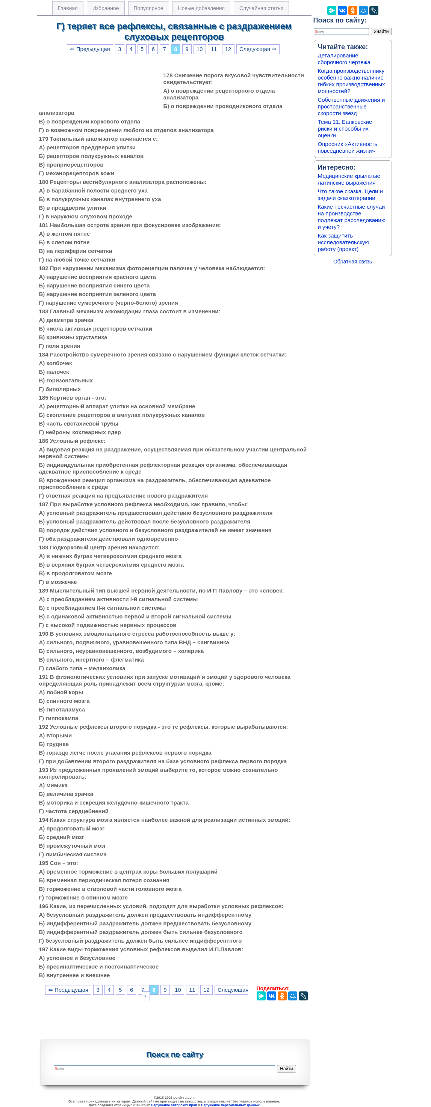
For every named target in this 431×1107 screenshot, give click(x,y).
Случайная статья (261, 8)
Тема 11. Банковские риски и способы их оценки (345, 128)
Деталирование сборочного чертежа (344, 58)
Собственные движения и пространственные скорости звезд (351, 106)
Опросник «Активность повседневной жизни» (347, 147)
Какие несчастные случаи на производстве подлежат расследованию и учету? (352, 216)
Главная (68, 8)
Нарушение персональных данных (230, 1105)
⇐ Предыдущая (90, 49)
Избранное (105, 8)
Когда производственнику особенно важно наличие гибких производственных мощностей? (351, 81)
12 (228, 49)
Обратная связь (352, 262)
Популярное (148, 8)
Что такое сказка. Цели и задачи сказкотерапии (350, 194)
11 (214, 49)
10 (200, 49)
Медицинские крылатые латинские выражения (349, 179)
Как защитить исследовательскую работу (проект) (343, 242)
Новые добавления (201, 8)
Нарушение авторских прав (174, 1105)
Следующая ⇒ (258, 49)
